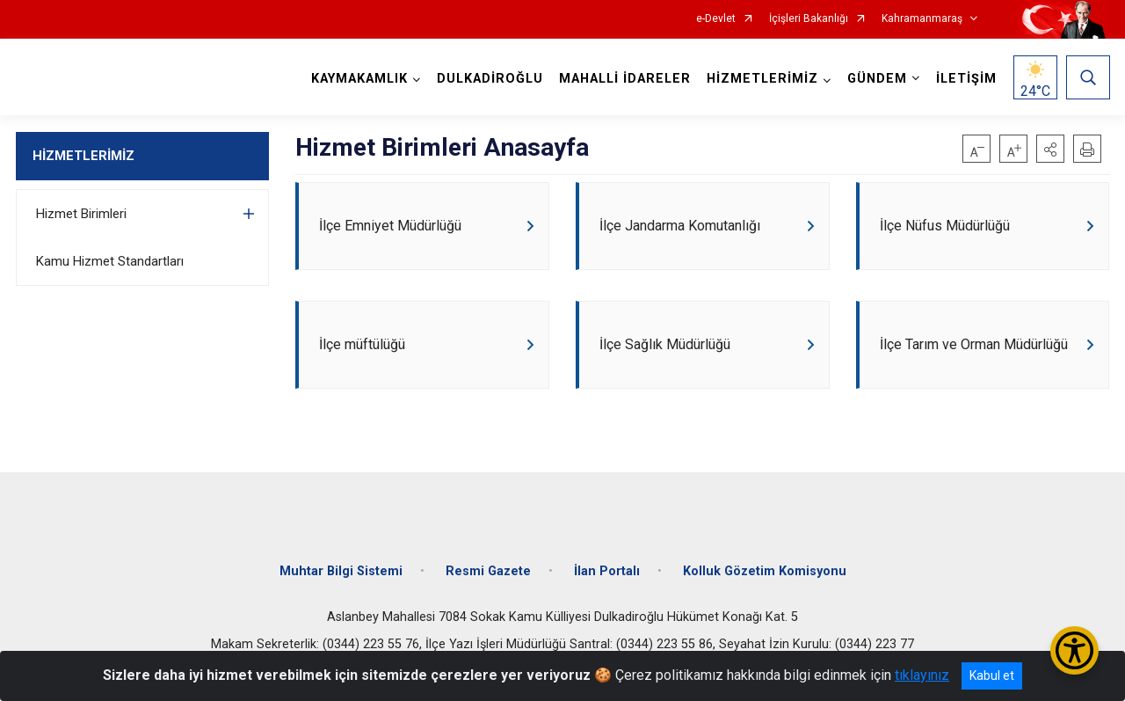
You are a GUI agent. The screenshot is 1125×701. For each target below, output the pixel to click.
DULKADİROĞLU (490, 78)
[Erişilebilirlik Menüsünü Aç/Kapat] (1074, 650)
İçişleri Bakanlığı (808, 19)
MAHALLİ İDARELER (625, 78)
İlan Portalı (607, 571)
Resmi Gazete (488, 571)
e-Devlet (716, 19)
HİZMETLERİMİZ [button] (762, 78)
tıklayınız (922, 675)
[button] (1050, 149)
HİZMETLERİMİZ (83, 156)
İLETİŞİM (966, 78)
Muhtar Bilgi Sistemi (341, 571)
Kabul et (991, 675)
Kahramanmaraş (922, 19)
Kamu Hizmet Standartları (110, 261)
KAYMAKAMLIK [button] (359, 78)
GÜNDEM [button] (877, 78)
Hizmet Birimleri (81, 214)
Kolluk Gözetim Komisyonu (764, 571)
